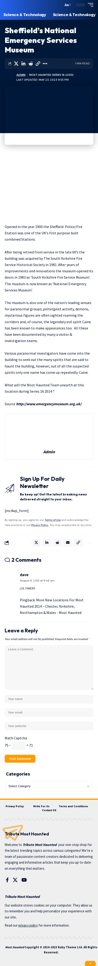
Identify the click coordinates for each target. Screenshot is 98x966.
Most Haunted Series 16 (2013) (51, 74)
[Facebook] (7, 880)
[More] (45, 63)
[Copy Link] (38, 63)
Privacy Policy (39, 525)
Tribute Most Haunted (40, 844)
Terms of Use (53, 520)
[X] (15, 880)
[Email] (67, 543)
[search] (59, 5)
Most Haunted (14, 947)
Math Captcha (16, 738)
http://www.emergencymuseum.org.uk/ (48, 404)
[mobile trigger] (89, 5)
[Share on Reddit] (30, 63)
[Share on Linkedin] (23, 63)
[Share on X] (16, 63)
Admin (20, 74)
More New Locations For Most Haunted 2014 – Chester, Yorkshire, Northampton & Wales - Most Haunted (52, 606)
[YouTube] (24, 880)
